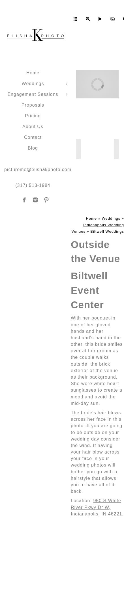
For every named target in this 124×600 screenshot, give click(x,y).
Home (33, 72)
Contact (33, 137)
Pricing (33, 115)
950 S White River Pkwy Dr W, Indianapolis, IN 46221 (96, 507)
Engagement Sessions (32, 94)
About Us (32, 126)
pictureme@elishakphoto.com (37, 169)
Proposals (33, 105)
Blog (33, 148)
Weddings (33, 83)
